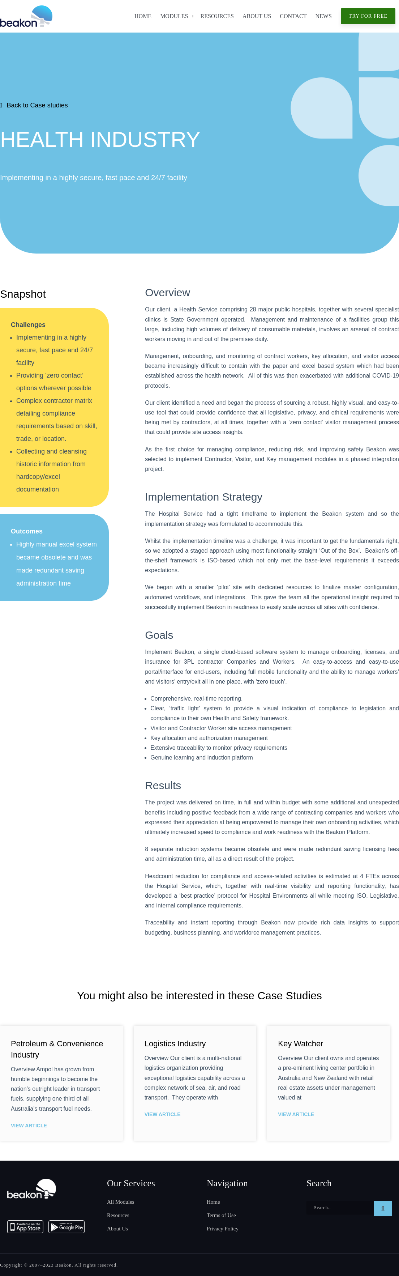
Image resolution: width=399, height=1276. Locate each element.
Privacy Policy (223, 1229)
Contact (293, 16)
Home (142, 16)
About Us (257, 16)
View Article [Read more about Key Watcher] (296, 1114)
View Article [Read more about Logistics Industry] (163, 1114)
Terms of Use (221, 1215)
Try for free (368, 16)
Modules (174, 16)
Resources (216, 16)
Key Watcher (300, 1043)
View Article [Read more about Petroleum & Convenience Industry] (29, 1125)
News (324, 16)
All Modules (120, 1202)
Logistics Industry (175, 1043)
